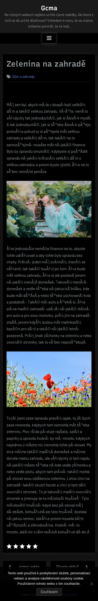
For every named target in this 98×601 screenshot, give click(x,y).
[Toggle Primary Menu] (49, 38)
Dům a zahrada (23, 76)
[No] (91, 583)
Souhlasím (49, 591)
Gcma (49, 8)
